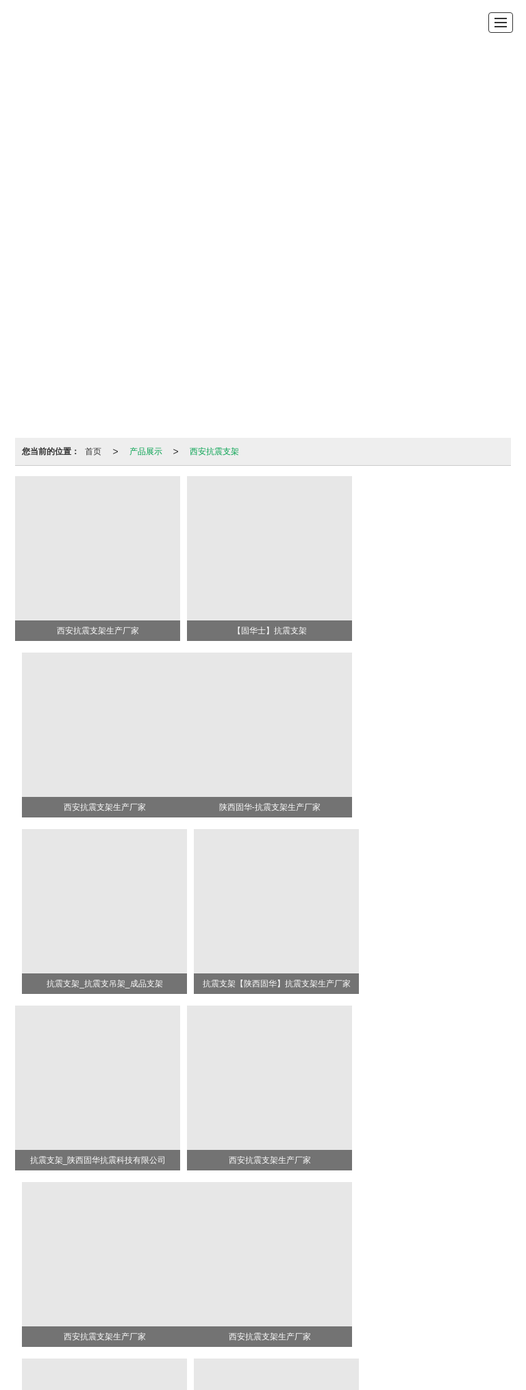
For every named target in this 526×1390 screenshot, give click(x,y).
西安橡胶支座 (306, 1282)
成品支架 (275, 1228)
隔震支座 (191, 1228)
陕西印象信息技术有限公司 (289, 1255)
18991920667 (313, 1241)
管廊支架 (233, 1228)
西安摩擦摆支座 (381, 1296)
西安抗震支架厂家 (240, 1282)
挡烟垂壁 (367, 1228)
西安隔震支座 (365, 1282)
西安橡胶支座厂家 (235, 1296)
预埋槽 (431, 1228)
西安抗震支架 (214, 451)
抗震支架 (149, 1228)
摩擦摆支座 (321, 1228)
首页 (93, 451)
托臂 (401, 1228)
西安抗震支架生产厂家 (98, 1282)
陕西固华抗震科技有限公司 (147, 1255)
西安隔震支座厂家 (309, 1296)
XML (399, 1255)
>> (497, 1197)
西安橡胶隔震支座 (431, 1282)
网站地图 (365, 1255)
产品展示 (145, 451)
